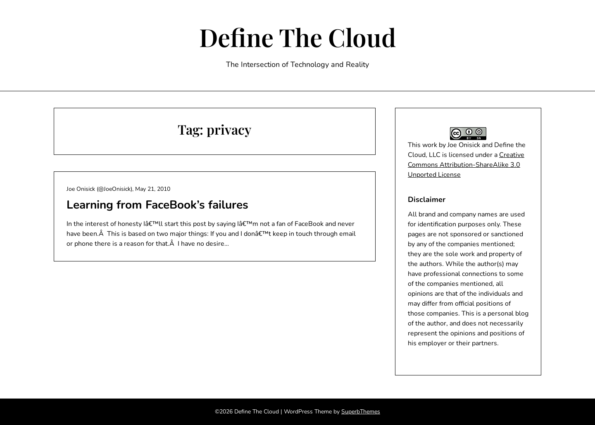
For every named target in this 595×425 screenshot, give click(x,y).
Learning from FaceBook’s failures (157, 205)
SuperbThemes (360, 412)
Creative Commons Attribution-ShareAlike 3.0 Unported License (466, 164)
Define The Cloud (297, 37)
